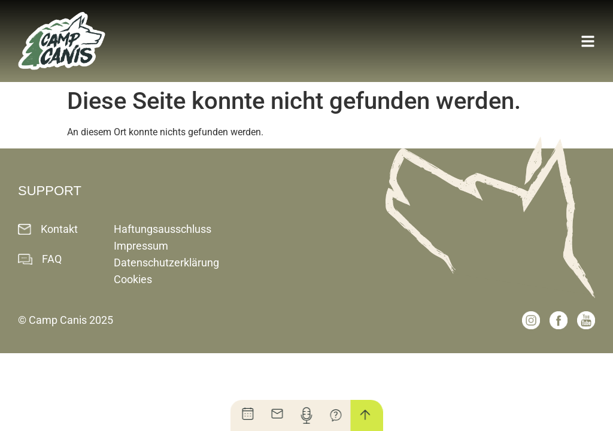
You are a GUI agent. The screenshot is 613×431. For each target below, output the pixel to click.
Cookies (133, 279)
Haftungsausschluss (162, 229)
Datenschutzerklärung (166, 262)
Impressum (141, 245)
